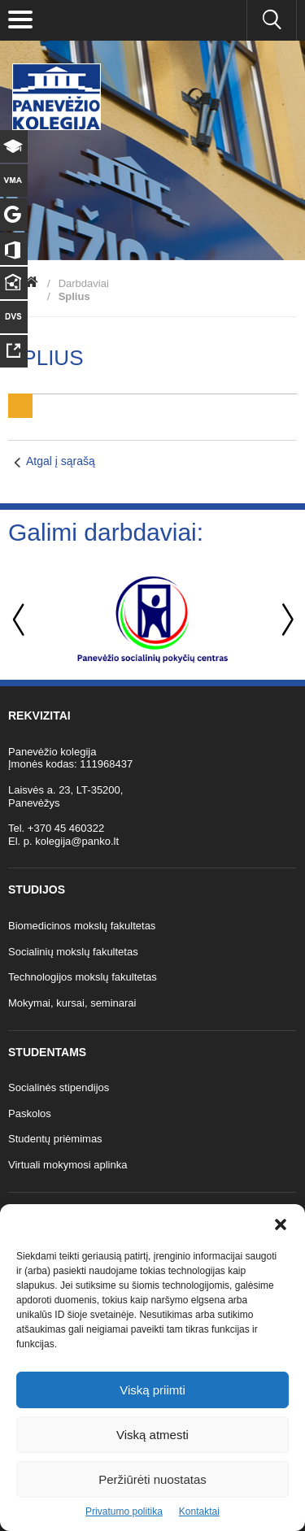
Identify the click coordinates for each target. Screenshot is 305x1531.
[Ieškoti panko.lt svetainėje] (271, 20)
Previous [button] (20, 620)
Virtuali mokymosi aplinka (67, 1165)
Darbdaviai (84, 283)
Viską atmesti (152, 1435)
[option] (152, 619)
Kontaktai (199, 1511)
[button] (280, 1224)
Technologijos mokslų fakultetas (82, 977)
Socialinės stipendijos (58, 1087)
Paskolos (29, 1113)
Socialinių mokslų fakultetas (73, 952)
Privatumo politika (124, 1511)
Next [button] (284, 620)
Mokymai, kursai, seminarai (72, 1003)
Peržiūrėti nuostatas (152, 1479)
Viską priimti (152, 1390)
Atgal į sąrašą (60, 461)
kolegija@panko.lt (77, 841)
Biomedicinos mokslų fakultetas (81, 926)
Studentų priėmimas (55, 1139)
